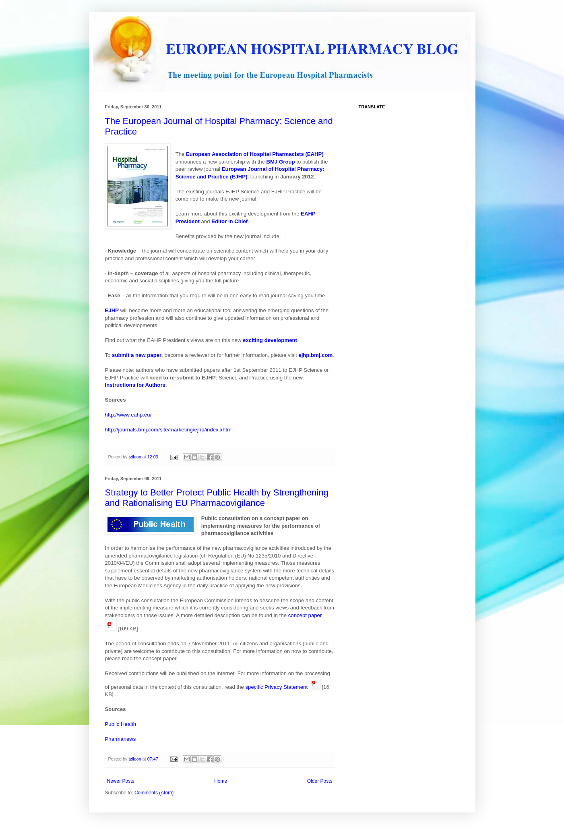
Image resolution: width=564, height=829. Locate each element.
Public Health (120, 724)
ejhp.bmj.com (315, 355)
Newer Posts (120, 781)
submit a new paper (136, 355)
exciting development (270, 340)
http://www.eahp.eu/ (128, 415)
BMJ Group (281, 162)
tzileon (136, 456)
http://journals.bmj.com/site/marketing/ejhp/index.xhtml (169, 430)
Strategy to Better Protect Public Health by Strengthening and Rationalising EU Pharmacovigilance (216, 497)
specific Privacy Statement (276, 687)
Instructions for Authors (135, 385)
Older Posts (320, 781)
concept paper (305, 615)
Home (220, 781)
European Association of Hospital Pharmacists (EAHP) (255, 154)
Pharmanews (120, 739)
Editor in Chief (229, 221)
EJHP (112, 310)
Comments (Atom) (154, 793)
